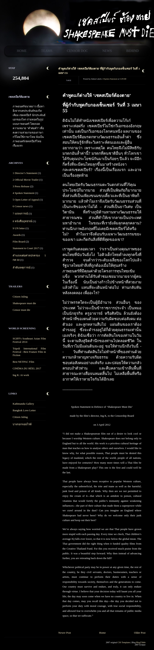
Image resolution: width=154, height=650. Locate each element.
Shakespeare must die (24, 303)
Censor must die (21, 309)
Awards (17, 234)
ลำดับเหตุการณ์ (22, 267)
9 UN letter (19, 228)
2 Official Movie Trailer (26, 179)
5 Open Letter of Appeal (26, 199)
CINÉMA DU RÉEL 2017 (27, 368)
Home (22, 51)
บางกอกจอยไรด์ (22, 424)
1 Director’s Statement (25, 173)
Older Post (139, 632)
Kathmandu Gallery (23, 403)
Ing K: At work (21, 375)
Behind (132, 51)
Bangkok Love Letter (24, 410)
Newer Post (64, 632)
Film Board (19, 241)
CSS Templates (123, 642)
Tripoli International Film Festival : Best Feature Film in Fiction (29, 352)
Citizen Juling (20, 296)
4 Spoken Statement (23, 193)
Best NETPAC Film (23, 361)
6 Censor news (21, 206)
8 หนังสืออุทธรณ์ (22, 221)
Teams (46, 51)
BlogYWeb (140, 642)
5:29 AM (123, 79)
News (107, 51)
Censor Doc (77, 51)
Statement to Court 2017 (26, 248)
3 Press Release (21, 186)
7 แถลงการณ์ (20, 213)
